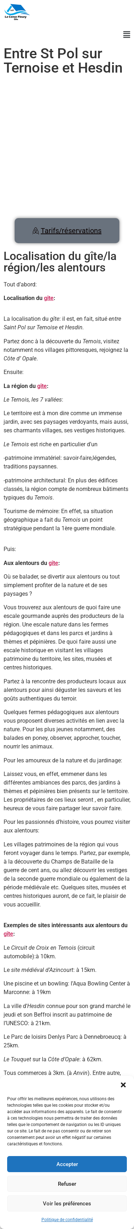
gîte (49, 298)
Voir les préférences (67, 1203)
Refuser (67, 1184)
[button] (123, 1084)
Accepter (67, 1164)
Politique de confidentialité (67, 1219)
